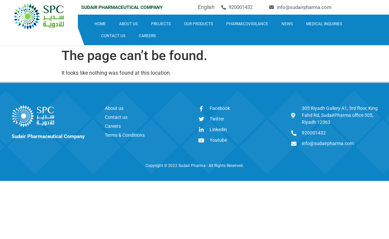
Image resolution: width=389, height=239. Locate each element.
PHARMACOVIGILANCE (247, 24)
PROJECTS (161, 24)
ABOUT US (128, 24)
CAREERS (147, 36)
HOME (100, 24)
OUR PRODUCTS (198, 24)
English (206, 7)
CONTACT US (113, 36)
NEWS (287, 24)
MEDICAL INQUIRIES (324, 24)
